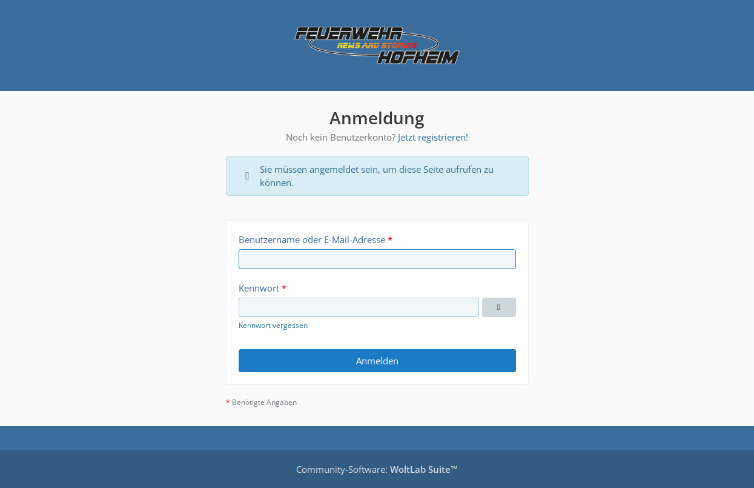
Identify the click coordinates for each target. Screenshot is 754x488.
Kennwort (259, 288)
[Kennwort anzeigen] (499, 307)
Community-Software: (377, 469)
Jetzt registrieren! (433, 137)
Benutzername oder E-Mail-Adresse (312, 239)
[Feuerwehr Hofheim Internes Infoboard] (377, 45)
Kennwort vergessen (273, 325)
